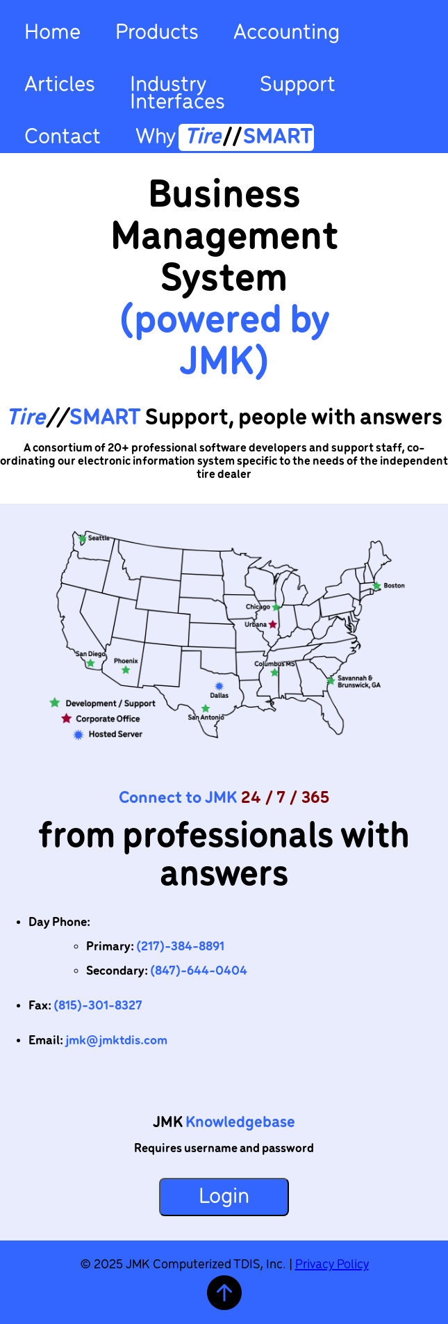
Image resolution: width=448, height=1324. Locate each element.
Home (52, 33)
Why (224, 135)
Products (157, 33)
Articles (59, 85)
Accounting (286, 33)
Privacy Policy (332, 1265)
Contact (62, 135)
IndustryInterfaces (177, 92)
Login (224, 1197)
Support (297, 85)
